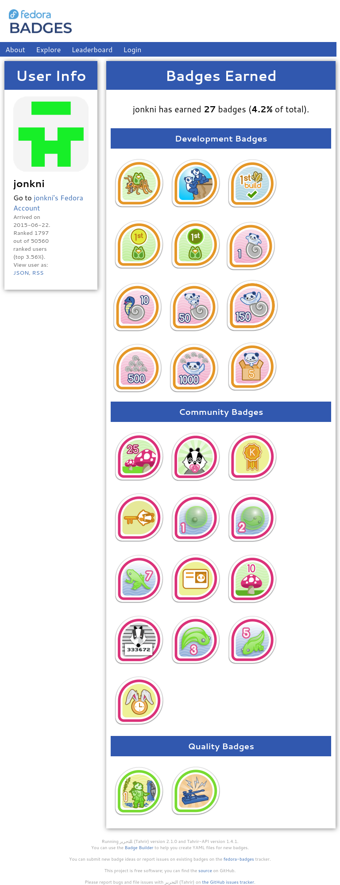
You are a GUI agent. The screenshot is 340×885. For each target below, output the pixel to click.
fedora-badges (239, 859)
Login (133, 49)
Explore (48, 49)
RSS (37, 272)
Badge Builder (139, 847)
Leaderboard (92, 49)
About (15, 49)
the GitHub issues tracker (228, 882)
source (205, 870)
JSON (21, 272)
